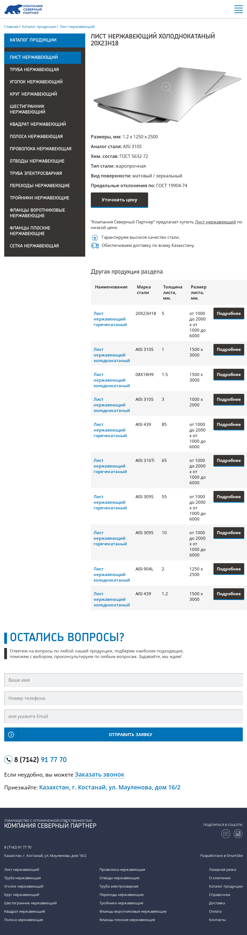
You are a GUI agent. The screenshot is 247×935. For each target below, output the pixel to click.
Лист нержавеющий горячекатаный (110, 318)
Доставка (217, 902)
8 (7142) (40, 760)
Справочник (220, 894)
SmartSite (235, 855)
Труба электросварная (36, 174)
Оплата (215, 911)
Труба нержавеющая (34, 70)
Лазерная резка (222, 869)
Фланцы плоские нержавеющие (30, 231)
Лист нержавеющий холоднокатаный (112, 354)
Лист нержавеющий (34, 58)
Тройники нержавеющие (39, 198)
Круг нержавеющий (33, 94)
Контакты (217, 919)
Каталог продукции (226, 886)
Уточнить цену (119, 200)
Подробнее (229, 313)
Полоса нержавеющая (36, 137)
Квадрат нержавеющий (38, 124)
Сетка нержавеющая (34, 246)
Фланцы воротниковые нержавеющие (37, 213)
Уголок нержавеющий (36, 82)
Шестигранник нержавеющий (27, 110)
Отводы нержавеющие (37, 161)
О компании (220, 877)
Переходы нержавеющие (40, 186)
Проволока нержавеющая (41, 149)
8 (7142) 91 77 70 (17, 847)
